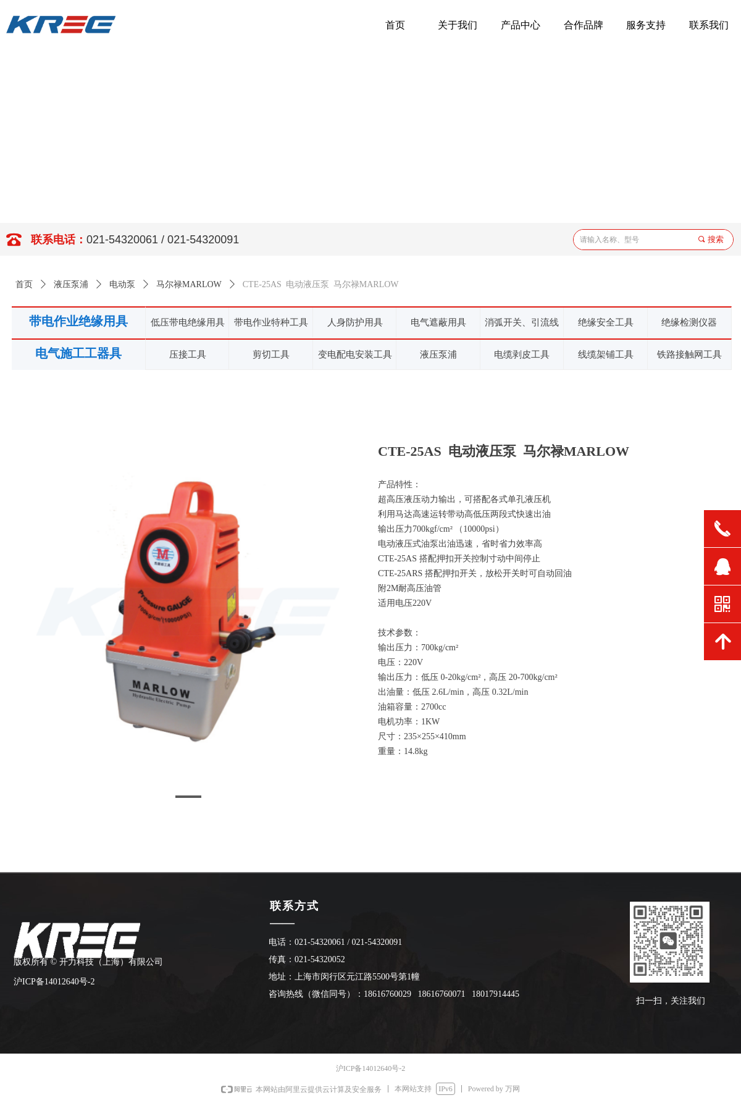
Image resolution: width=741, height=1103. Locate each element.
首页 (24, 284)
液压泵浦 (71, 284)
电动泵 (122, 284)
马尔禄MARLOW (189, 284)
